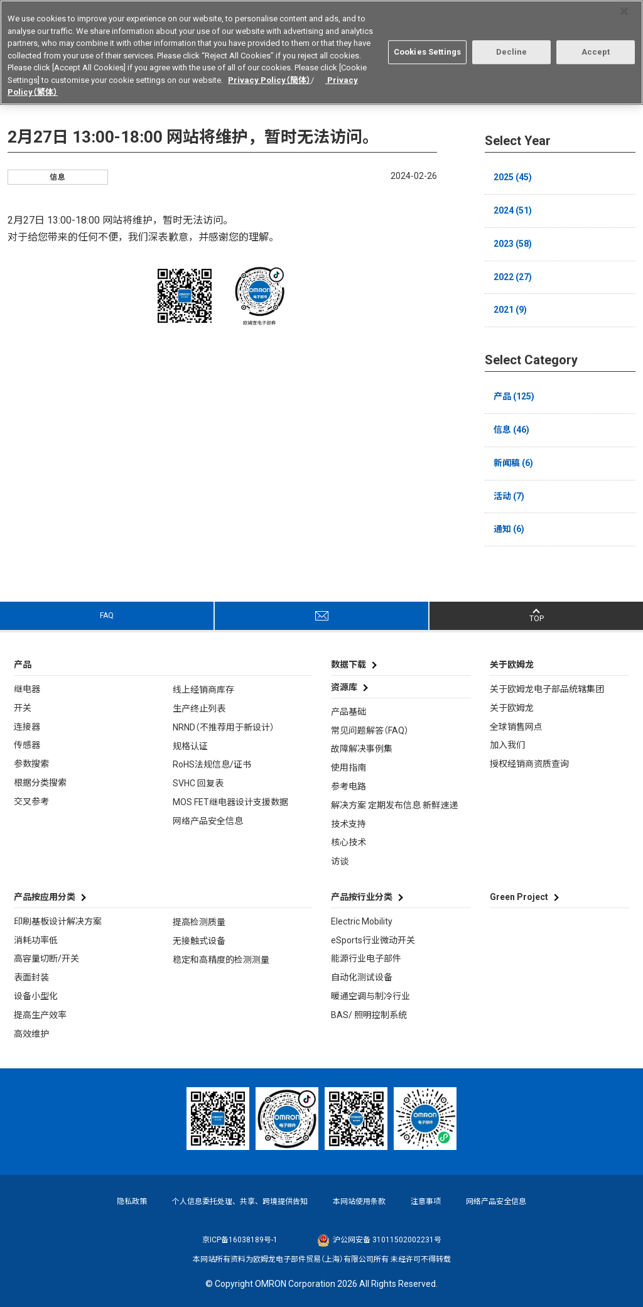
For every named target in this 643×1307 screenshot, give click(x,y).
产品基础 (348, 712)
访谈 (340, 861)
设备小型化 (36, 996)
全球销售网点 (516, 727)
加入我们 (507, 745)
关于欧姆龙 (512, 708)
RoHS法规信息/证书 (212, 764)
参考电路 (348, 786)
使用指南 (348, 767)
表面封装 (31, 977)
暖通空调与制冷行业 (370, 996)
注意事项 (426, 1201)
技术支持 (348, 824)
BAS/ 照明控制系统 (369, 1015)
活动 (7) (509, 496)
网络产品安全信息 (208, 821)
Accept (595, 47)
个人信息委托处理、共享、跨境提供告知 (240, 1201)
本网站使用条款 (359, 1201)
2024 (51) (513, 210)
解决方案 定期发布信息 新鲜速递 (394, 805)
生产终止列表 (199, 708)
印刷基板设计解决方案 (58, 921)
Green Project (519, 897)
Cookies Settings (427, 47)
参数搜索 (31, 764)
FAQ (107, 615)
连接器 (27, 727)
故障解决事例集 (361, 749)
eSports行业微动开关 (373, 940)
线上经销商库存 (203, 690)
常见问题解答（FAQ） (370, 730)
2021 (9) (510, 310)
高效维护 (31, 1034)
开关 (22, 708)
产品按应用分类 (44, 897)
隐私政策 (132, 1201)
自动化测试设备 (361, 977)
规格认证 (190, 746)
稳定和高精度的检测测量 (221, 960)
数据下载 (348, 664)
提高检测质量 (199, 922)
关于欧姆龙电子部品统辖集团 (547, 689)
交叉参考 (31, 801)
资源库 (344, 687)
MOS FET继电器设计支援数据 (230, 802)
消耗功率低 (36, 940)
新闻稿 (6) (513, 463)
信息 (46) (511, 430)
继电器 (27, 689)
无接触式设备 (199, 941)
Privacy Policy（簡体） (269, 74)
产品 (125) (514, 396)
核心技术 (348, 842)
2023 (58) (513, 244)
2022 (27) (513, 277)
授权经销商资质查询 (529, 764)
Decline (511, 47)
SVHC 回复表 (198, 783)
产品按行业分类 (361, 897)
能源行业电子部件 (366, 958)
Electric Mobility (361, 921)
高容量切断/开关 (46, 958)
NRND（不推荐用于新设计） (223, 727)
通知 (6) (509, 529)
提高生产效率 (40, 1015)
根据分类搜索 (40, 783)
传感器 (27, 745)
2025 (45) (513, 177)
